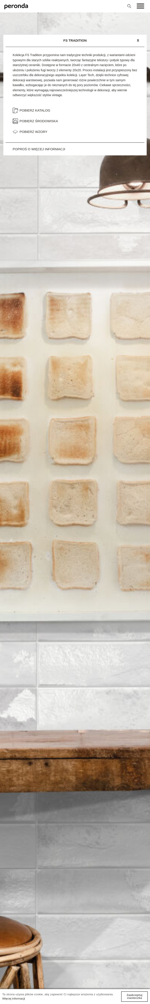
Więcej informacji (13, 998)
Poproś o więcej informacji (39, 149)
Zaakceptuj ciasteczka (134, 996)
